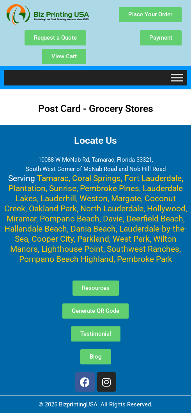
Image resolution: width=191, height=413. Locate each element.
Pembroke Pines (109, 188)
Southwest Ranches (143, 249)
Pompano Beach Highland (66, 259)
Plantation (27, 188)
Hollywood (166, 208)
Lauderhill (58, 198)
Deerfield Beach (154, 218)
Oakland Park (53, 208)
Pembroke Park (144, 259)
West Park (131, 239)
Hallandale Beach (35, 229)
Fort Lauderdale (153, 178)
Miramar (21, 218)
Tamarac (53, 178)
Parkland (93, 239)
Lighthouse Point (72, 249)
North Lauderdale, (112, 208)
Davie (113, 218)
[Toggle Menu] (177, 77)
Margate (126, 198)
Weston (94, 198)
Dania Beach (93, 229)
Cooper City (53, 239)
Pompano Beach (69, 218)
